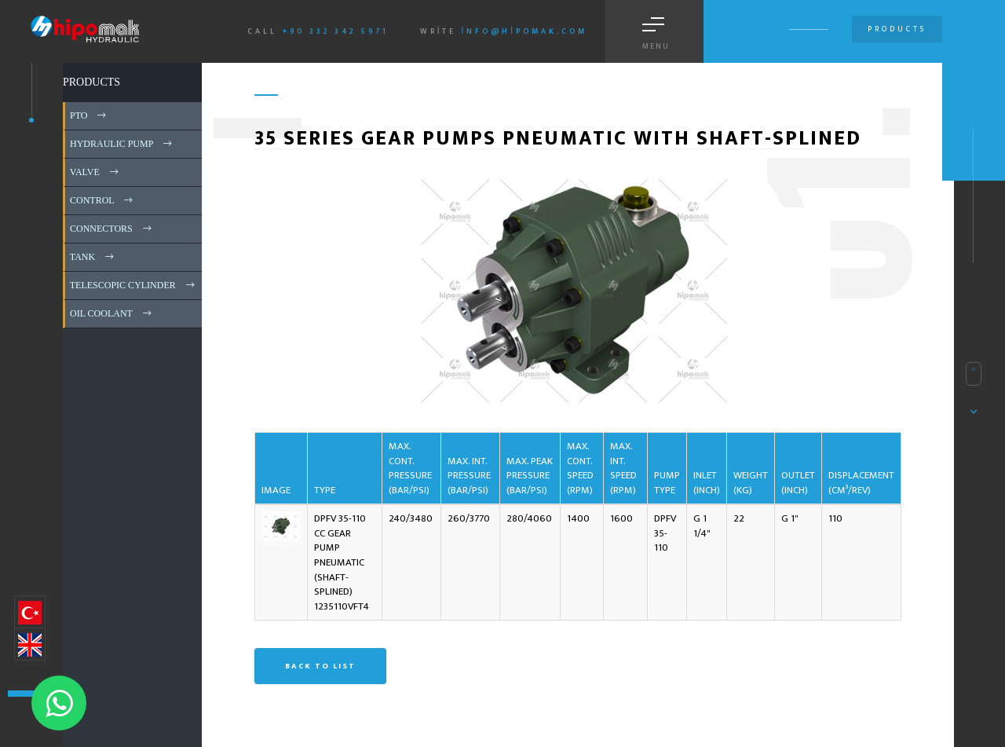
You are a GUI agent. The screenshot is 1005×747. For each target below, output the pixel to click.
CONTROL (102, 200)
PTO (89, 115)
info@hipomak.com (524, 31)
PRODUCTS (91, 82)
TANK (93, 256)
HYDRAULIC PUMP (122, 143)
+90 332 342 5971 (335, 31)
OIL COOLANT (112, 313)
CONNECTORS (112, 228)
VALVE (95, 172)
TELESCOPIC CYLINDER (133, 285)
